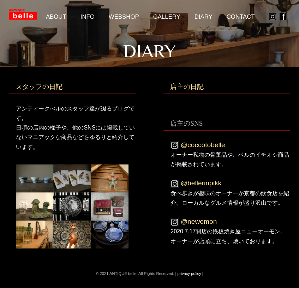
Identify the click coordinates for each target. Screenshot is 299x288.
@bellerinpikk (196, 183)
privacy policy (190, 273)
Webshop (124, 16)
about (56, 16)
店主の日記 (187, 86)
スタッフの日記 (39, 86)
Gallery (166, 16)
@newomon (194, 221)
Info (87, 16)
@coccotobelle (198, 145)
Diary (204, 16)
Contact (241, 16)
